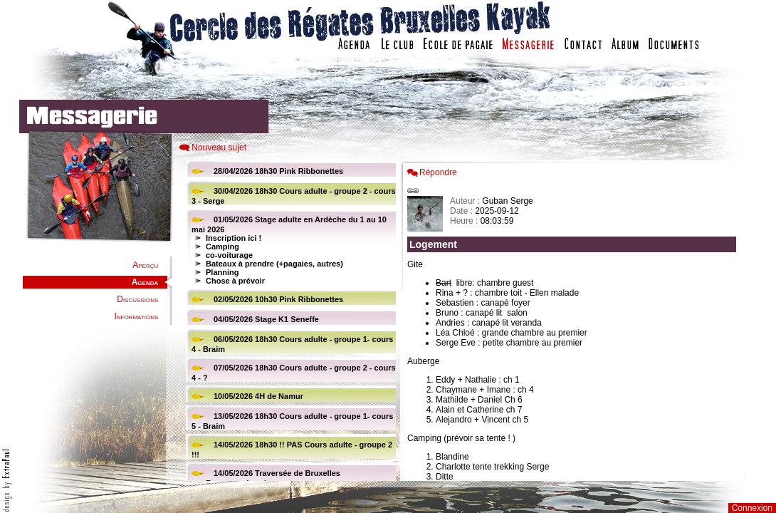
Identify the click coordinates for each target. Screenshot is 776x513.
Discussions (137, 299)
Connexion (752, 508)
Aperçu (145, 265)
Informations (136, 316)
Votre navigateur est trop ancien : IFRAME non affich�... (575, 320)
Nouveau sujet (219, 147)
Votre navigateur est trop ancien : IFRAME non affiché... (289, 320)
